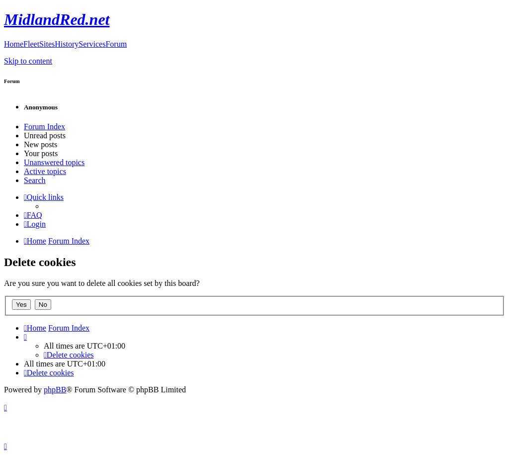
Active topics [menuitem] (45, 171)
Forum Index (44, 126)
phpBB (55, 389)
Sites (47, 44)
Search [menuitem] (35, 180)
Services (92, 44)
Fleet (31, 44)
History (67, 44)
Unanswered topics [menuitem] (54, 162)
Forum (116, 44)
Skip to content (28, 61)
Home (13, 44)
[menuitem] (33, 215)
